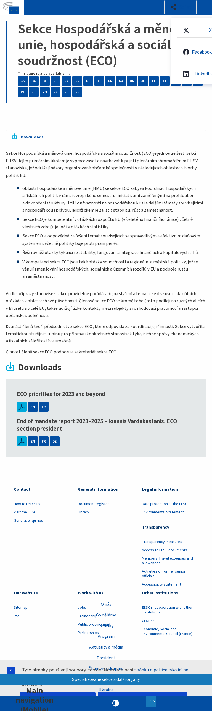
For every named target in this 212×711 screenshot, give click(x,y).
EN (66, 81)
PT (33, 92)
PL (23, 92)
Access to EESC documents (164, 550)
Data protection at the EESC (164, 504)
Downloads (32, 137)
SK (55, 92)
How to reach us (27, 504)
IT (154, 81)
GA (121, 81)
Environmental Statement (163, 512)
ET (88, 81)
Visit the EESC (25, 512)
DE (45, 81)
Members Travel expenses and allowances (167, 561)
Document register (93, 504)
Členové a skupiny (106, 668)
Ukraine (106, 690)
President (106, 658)
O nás (106, 604)
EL (55, 81)
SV (77, 92)
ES (77, 81)
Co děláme (106, 615)
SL (66, 92)
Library (83, 512)
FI (99, 81)
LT (165, 81)
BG (22, 81)
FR (110, 81)
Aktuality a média (106, 647)
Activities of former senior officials (164, 574)
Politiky (106, 625)
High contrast (115, 703)
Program (106, 636)
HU (143, 81)
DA (33, 81)
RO (44, 92)
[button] (180, 7)
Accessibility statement (161, 584)
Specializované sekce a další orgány (106, 679)
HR (132, 81)
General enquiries (28, 521)
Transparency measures (162, 542)
